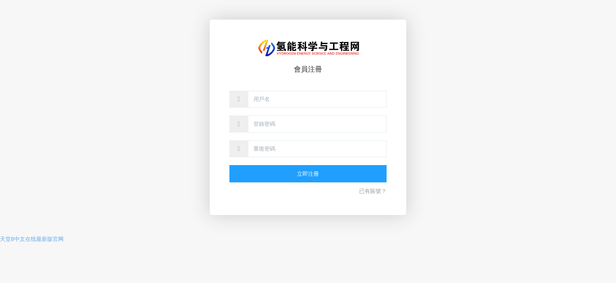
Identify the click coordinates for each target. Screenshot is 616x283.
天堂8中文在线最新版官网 (32, 239)
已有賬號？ (373, 191)
